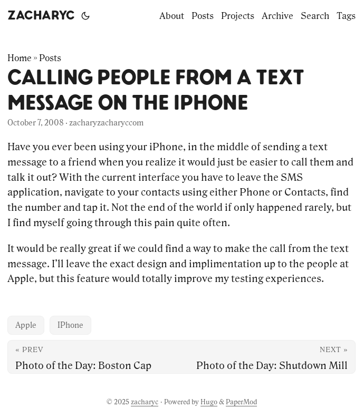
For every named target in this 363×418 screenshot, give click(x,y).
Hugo (208, 402)
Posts (50, 58)
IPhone (70, 324)
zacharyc (41, 15)
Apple (25, 324)
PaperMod (241, 402)
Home (19, 58)
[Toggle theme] (85, 16)
